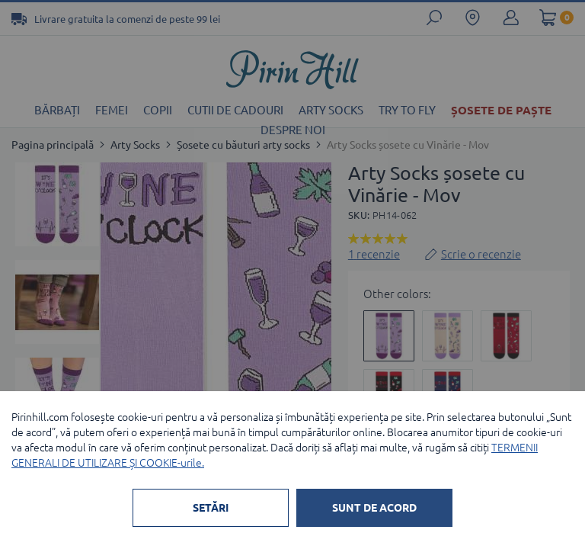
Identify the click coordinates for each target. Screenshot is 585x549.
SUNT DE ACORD (374, 508)
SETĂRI (211, 508)
